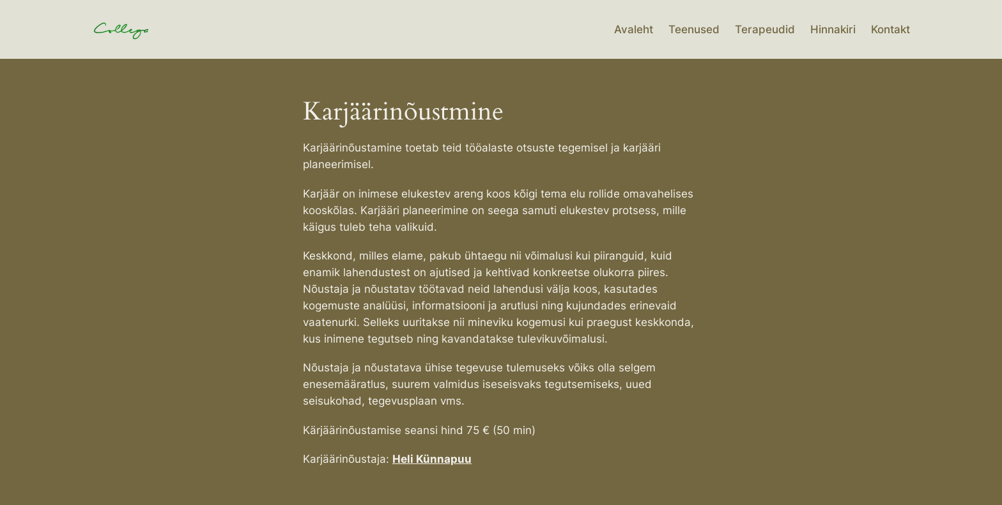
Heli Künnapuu (432, 459)
